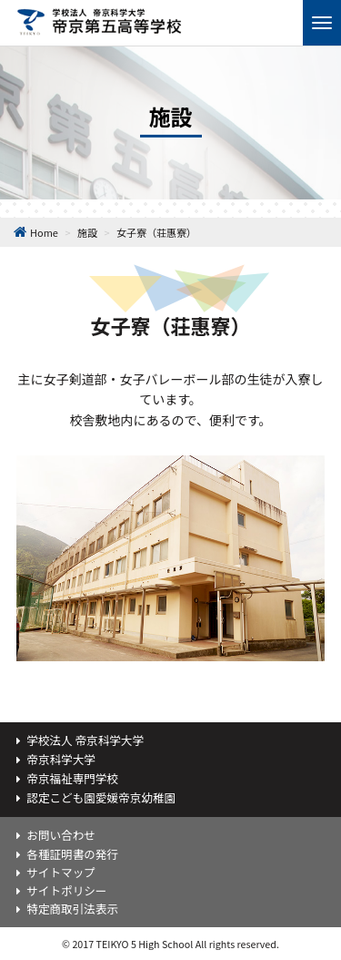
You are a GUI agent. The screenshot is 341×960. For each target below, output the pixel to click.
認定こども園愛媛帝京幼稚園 (101, 797)
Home (44, 232)
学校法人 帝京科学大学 (85, 740)
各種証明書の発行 (72, 854)
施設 (87, 232)
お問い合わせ (60, 834)
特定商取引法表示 (72, 908)
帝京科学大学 (60, 759)
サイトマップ (60, 872)
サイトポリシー (66, 890)
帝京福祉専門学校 (72, 778)
